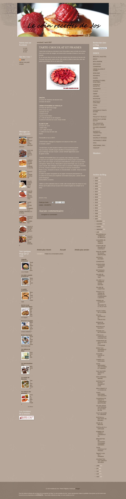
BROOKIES (31, 368)
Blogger (78, 488)
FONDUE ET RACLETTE (96, 85)
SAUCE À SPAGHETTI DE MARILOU (30, 229)
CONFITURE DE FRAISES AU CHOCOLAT (101, 247)
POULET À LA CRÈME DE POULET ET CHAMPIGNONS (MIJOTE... (101, 294)
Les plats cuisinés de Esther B (26, 275)
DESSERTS (47, 205)
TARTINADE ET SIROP (99, 140)
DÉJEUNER (96, 73)
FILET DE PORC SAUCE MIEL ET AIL (30, 153)
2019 (96, 189)
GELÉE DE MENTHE (99, 423)
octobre (98, 226)
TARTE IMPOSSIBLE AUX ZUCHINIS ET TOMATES (101, 366)
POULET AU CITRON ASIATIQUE (29, 174)
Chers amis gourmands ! (31, 384)
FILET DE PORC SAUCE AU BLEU (101, 372)
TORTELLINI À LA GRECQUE (101, 428)
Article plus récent (44, 250)
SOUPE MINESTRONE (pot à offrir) (29, 184)
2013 (96, 202)
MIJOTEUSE (96, 98)
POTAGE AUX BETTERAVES (101, 331)
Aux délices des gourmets (26, 392)
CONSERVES (97, 66)
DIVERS (95, 78)
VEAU (94, 143)
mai (97, 471)
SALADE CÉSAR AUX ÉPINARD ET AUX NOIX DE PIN (101, 408)
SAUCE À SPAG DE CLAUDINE (101, 311)
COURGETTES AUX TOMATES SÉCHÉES (101, 460)
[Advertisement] (55, 37)
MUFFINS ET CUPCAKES (97, 101)
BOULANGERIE (97, 61)
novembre (99, 224)
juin (97, 468)
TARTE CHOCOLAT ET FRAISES (101, 449)
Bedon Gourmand (26, 335)
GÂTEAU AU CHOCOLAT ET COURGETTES (101, 336)
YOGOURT (96, 148)
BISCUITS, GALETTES (99, 56)
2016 (96, 194)
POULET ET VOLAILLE (99, 117)
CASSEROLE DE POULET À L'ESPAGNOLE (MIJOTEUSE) (101, 401)
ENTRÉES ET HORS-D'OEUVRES (99, 81)
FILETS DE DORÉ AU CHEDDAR (101, 413)
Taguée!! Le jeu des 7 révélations (100, 455)
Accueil (63, 250)
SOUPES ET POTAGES (100, 138)
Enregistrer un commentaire (49, 214)
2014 (96, 200)
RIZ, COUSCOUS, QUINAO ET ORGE (98, 124)
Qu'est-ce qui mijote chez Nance (26, 305)
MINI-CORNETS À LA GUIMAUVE (101, 389)
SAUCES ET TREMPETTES (97, 132)
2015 (96, 197)
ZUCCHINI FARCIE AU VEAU (100, 355)
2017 (96, 191)
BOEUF (95, 59)
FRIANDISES (97, 88)
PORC (95, 114)
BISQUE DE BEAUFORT (100, 323)
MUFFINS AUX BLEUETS (100, 327)
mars (98, 476)
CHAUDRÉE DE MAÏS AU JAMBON (100, 241)
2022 (96, 180)
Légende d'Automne (24, 260)
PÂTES (95, 105)
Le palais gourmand (24, 290)
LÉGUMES (96, 96)
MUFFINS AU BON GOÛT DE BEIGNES (101, 419)
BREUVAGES (97, 64)
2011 (96, 208)
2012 (96, 205)
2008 (96, 216)
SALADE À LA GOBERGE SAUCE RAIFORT (100, 282)
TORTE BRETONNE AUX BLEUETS (101, 394)
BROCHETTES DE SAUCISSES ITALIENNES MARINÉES (100, 442)
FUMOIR (95, 91)
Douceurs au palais (27, 321)
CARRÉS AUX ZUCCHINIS (100, 360)
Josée (23, 59)
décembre (99, 221)
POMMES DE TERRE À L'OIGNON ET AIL (101, 434)
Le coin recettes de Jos (25, 50)
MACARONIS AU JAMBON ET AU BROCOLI (101, 236)
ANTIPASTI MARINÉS (99, 258)
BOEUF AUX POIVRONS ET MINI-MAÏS (101, 349)
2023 (96, 178)
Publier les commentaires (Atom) (54, 254)
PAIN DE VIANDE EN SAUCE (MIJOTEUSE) (29, 194)
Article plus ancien (82, 250)
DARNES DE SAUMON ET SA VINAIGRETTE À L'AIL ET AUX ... (101, 304)
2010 (96, 210)
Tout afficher (30, 406)
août (97, 232)
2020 (96, 186)
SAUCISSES (96, 135)
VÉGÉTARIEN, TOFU (99, 145)
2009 (96, 213)
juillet (98, 465)
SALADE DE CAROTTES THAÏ (100, 276)
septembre (99, 229)
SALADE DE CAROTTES (100, 288)
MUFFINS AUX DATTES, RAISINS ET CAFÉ (100, 383)
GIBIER (95, 93)
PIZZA (95, 107)
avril (97, 474)
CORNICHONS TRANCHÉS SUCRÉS (100, 266)
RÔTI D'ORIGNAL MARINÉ (101, 377)
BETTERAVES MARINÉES (100, 270)
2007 (96, 219)
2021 (96, 183)
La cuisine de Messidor (25, 378)
